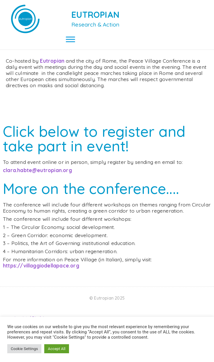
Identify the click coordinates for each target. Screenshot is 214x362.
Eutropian (53, 67)
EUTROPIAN (95, 14)
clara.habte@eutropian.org (37, 177)
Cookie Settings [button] (24, 349)
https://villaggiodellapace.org (41, 272)
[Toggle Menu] (70, 39)
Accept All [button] (56, 349)
